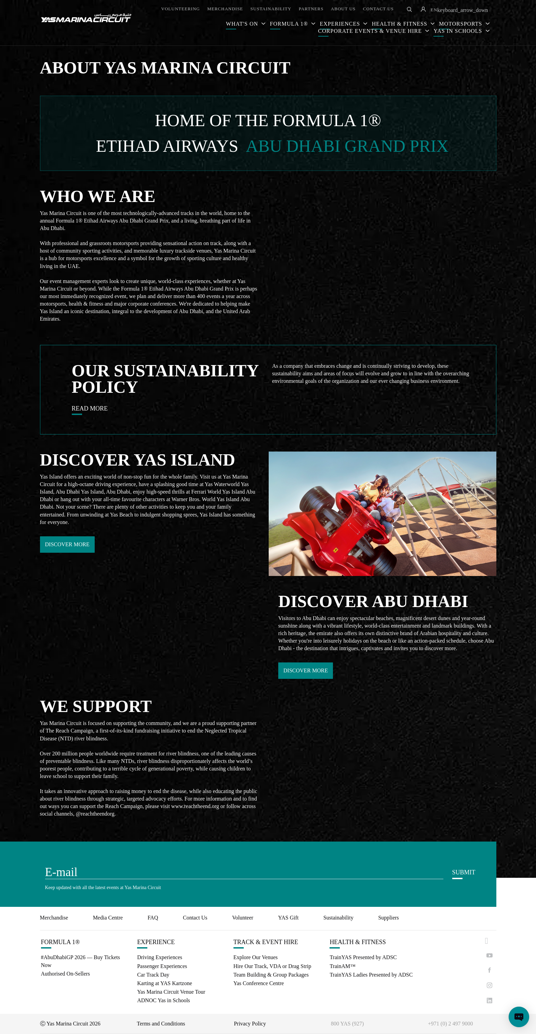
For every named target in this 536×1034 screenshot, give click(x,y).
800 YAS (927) (347, 1023)
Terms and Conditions (161, 1023)
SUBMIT (463, 872)
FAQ (153, 918)
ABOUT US (343, 8)
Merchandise (54, 918)
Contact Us (195, 918)
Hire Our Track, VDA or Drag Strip (272, 966)
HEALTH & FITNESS (358, 942)
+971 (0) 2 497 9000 (450, 1023)
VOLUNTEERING (180, 8)
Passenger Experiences (162, 966)
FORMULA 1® (290, 24)
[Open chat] (519, 1017)
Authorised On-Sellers (65, 974)
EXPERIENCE (156, 942)
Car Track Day (153, 975)
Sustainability (338, 918)
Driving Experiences (159, 957)
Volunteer (242, 918)
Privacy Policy (250, 1023)
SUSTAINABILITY (271, 8)
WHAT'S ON (243, 24)
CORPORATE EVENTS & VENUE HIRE (371, 31)
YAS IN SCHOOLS (458, 31)
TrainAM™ (343, 966)
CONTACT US (378, 8)
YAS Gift (288, 918)
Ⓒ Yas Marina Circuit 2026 (70, 1023)
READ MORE (90, 408)
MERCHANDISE (225, 8)
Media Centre (108, 918)
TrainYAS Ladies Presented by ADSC (371, 975)
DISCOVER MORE (67, 544)
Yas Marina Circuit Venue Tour (171, 992)
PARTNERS (311, 8)
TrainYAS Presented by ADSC (363, 957)
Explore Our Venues (255, 957)
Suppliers (388, 918)
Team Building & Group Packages (271, 975)
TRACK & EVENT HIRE (265, 942)
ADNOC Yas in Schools (163, 1000)
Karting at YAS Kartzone (164, 983)
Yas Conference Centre (258, 983)
